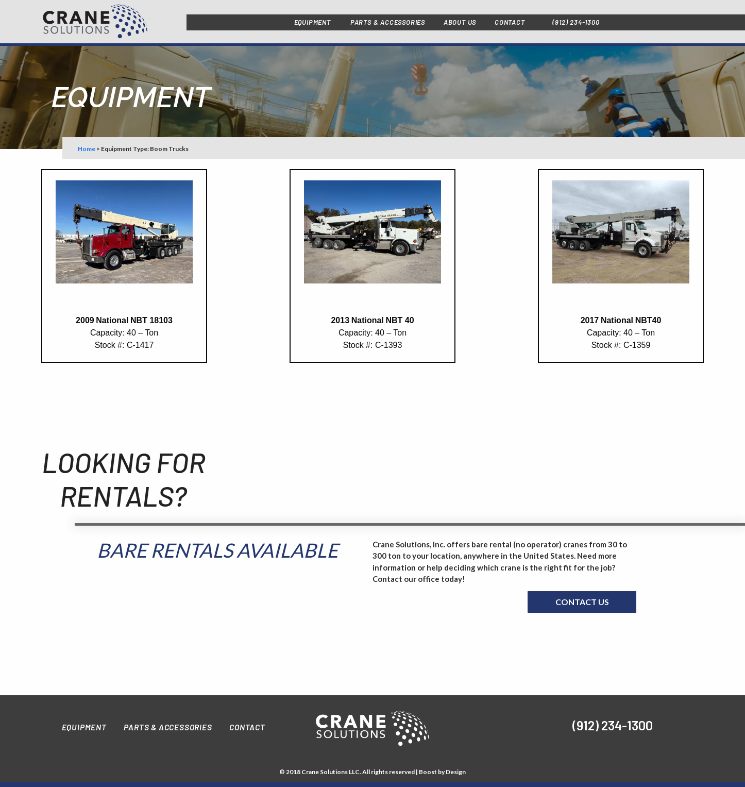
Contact (247, 727)
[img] (484, 726)
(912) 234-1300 (575, 22)
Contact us (582, 602)
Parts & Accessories (168, 727)
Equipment (84, 727)
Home (86, 149)
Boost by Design (442, 772)
